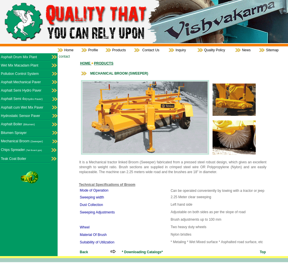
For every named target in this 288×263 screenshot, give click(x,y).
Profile (93, 50)
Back (84, 252)
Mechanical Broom (22, 141)
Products (119, 50)
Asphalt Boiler (18, 124)
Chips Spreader (21, 150)
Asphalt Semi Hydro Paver (21, 90)
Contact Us (150, 50)
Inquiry (180, 50)
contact (64, 56)
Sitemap (272, 50)
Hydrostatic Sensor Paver (20, 116)
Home (68, 50)
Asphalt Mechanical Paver (21, 82)
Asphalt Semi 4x (22, 99)
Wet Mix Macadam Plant (19, 65)
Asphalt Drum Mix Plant (19, 57)
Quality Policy (214, 50)
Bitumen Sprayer (13, 133)
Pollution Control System (20, 74)
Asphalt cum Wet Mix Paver (22, 107)
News (246, 50)
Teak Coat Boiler (13, 159)
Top (263, 252)
